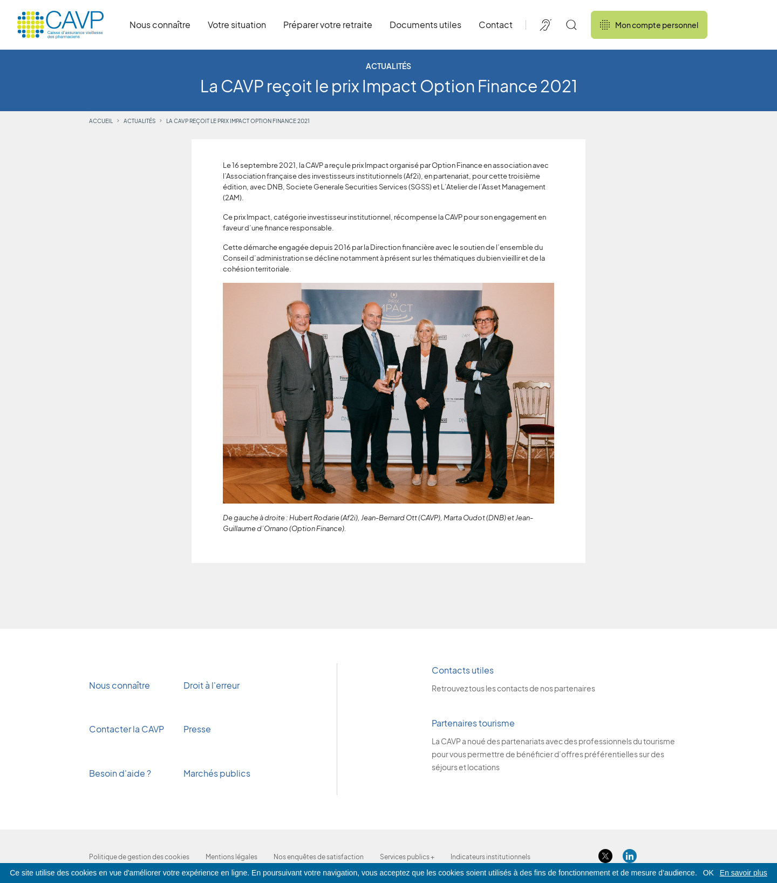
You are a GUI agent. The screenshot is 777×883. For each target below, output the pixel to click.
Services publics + (407, 857)
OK (708, 872)
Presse (198, 729)
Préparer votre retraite (327, 24)
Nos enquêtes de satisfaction (319, 857)
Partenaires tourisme (473, 723)
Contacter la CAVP (126, 729)
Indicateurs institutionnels (490, 857)
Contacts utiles (463, 670)
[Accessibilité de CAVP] (545, 25)
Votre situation (237, 24)
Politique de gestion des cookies (139, 857)
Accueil (101, 121)
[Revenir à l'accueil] (60, 25)
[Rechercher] (571, 25)
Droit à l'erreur (211, 685)
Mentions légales (231, 857)
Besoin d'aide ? (120, 773)
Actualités (139, 121)
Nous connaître (160, 24)
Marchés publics (216, 773)
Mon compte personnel (649, 25)
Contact (496, 24)
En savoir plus (743, 872)
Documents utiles (425, 24)
